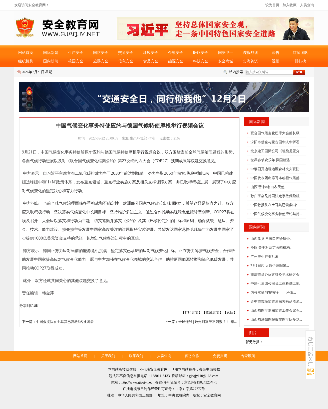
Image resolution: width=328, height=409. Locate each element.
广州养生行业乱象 (265, 257)
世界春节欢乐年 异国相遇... (272, 160)
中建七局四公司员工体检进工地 (275, 283)
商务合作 (192, 356)
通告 (275, 53)
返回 (230, 312)
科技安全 (200, 61)
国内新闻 (50, 61)
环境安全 (150, 53)
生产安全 (75, 53)
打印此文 (192, 312)
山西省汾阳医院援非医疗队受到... (276, 319)
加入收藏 (290, 5)
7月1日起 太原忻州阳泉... (270, 266)
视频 (275, 61)
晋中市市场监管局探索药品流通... (276, 301)
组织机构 (25, 61)
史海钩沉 (250, 61)
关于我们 (108, 356)
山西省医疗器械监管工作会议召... (276, 310)
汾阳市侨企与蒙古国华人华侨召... (276, 142)
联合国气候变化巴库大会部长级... (276, 133)
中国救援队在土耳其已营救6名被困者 (65, 322)
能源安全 (175, 61)
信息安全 (125, 61)
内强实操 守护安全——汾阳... (273, 292)
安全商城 (225, 61)
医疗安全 (200, 53)
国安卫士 (225, 53)
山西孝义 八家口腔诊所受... (272, 239)
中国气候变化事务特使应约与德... (276, 214)
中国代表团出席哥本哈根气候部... (276, 178)
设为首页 (272, 5)
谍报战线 (250, 53)
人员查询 (307, 5)
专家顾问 (248, 356)
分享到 (24, 306)
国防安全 (100, 53)
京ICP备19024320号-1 (200, 382)
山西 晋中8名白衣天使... (269, 187)
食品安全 (150, 61)
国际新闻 (50, 53)
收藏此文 (213, 312)
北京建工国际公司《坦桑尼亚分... (276, 151)
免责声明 (220, 356)
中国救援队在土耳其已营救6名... (276, 205)
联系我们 (136, 356)
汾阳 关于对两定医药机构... (272, 248)
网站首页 (25, 53)
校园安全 (75, 61)
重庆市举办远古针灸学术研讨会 (275, 274)
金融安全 (175, 53)
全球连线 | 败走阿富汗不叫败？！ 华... (207, 322)
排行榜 (300, 61)
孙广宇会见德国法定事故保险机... (276, 196)
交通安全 (125, 53)
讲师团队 (300, 53)
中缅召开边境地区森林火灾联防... (276, 169)
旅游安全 (100, 61)
